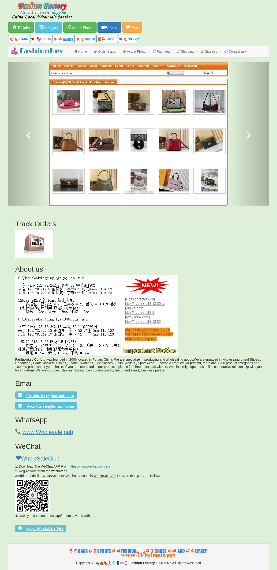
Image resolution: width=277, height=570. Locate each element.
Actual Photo (134, 51)
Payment (161, 51)
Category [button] (50, 27)
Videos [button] (111, 27)
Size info (209, 51)
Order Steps (105, 51)
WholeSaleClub (37, 458)
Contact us (236, 51)
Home (80, 51)
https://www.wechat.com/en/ (89, 466)
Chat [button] (134, 27)
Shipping (185, 51)
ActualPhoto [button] (82, 27)
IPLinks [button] (23, 27)
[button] (27, 134)
